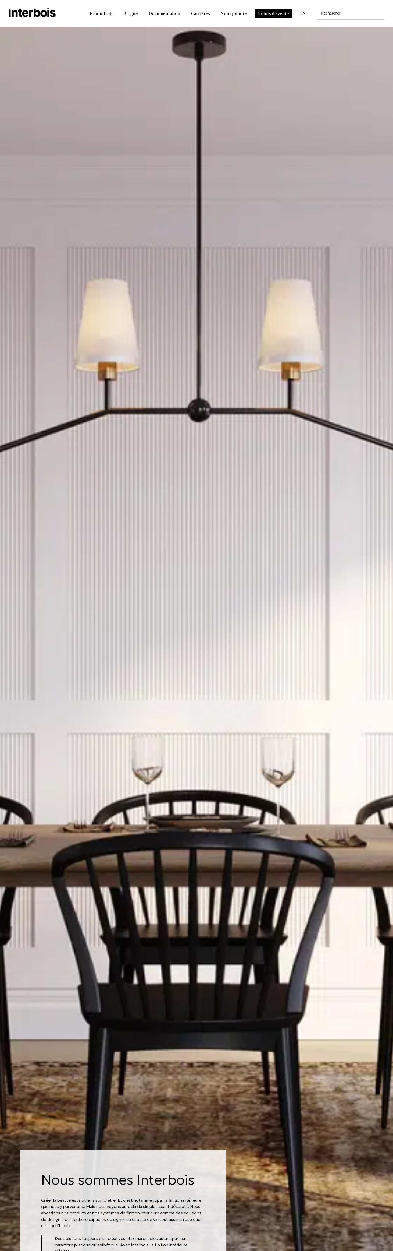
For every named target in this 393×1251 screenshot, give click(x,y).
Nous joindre (234, 13)
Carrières (200, 13)
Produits (98, 13)
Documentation (164, 13)
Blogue (130, 13)
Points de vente (273, 13)
